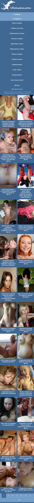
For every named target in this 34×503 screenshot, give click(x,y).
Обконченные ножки (17, 49)
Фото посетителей (17, 80)
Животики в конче (17, 44)
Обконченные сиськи (17, 33)
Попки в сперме (17, 54)
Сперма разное (17, 64)
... (14, 500)
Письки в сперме (17, 38)
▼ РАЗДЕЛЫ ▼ (17, 18)
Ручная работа (17, 75)
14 (19, 500)
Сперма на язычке (17, 28)
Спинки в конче (17, 59)
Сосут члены (17, 69)
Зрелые (17, 85)
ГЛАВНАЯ (17, 14)
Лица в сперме (17, 23)
